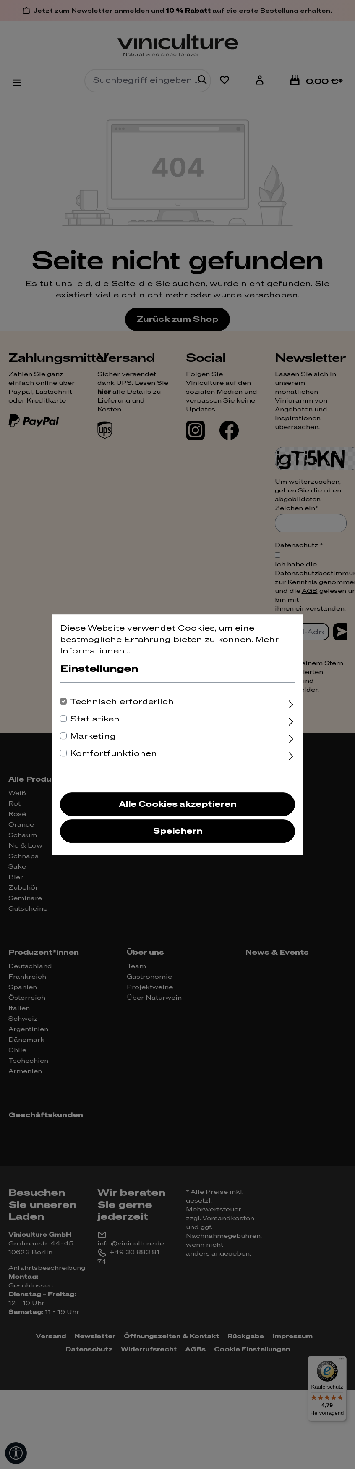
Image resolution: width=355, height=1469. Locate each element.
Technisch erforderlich (122, 702)
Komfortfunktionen (113, 753)
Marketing (93, 736)
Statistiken (95, 719)
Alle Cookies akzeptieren (177, 804)
